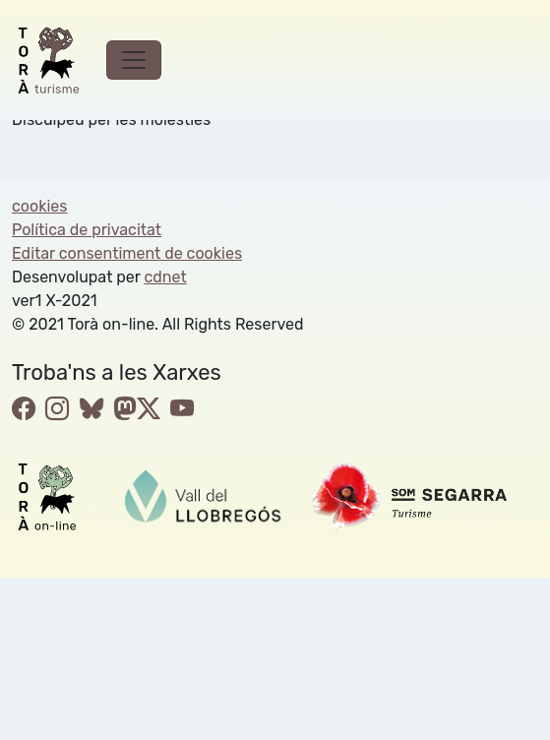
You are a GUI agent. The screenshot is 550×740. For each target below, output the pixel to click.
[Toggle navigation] (133, 60)
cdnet (165, 277)
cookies (39, 206)
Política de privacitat (86, 229)
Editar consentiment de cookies (127, 253)
